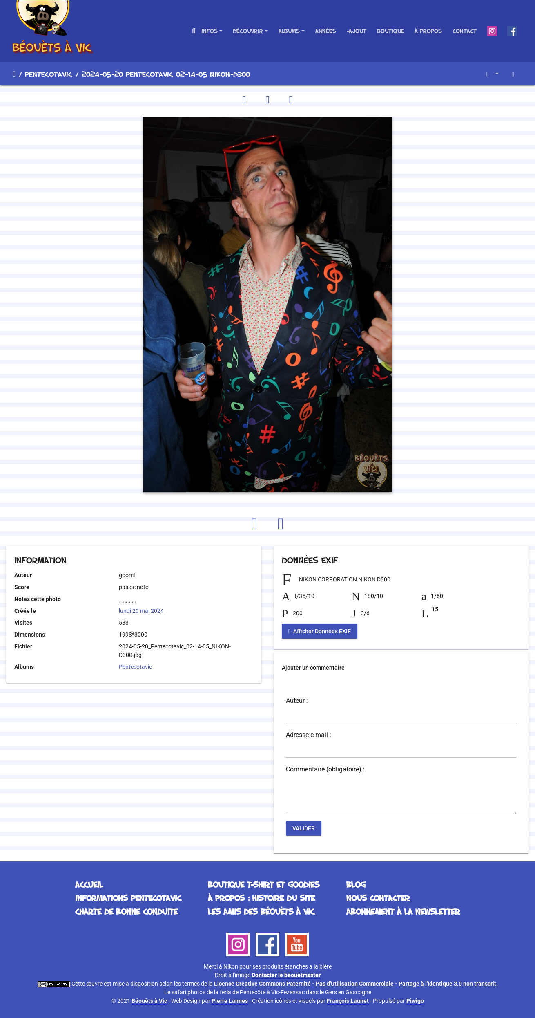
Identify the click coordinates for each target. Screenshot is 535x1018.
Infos (209, 30)
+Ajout (356, 30)
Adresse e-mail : (308, 735)
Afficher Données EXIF (319, 631)
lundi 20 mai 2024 (141, 611)
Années (325, 30)
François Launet (348, 1001)
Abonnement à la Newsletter (403, 911)
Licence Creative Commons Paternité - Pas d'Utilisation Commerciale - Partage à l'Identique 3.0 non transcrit (355, 983)
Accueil (14, 74)
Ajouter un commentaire (313, 667)
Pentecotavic (48, 74)
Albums (289, 30)
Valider (303, 828)
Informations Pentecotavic (128, 898)
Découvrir (248, 30)
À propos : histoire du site (261, 898)
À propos (428, 30)
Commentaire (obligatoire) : (325, 769)
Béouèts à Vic (149, 1001)
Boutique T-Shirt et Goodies (263, 884)
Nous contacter (378, 898)
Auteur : (297, 700)
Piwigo (415, 1001)
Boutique (390, 30)
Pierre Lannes (230, 1001)
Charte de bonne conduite (126, 911)
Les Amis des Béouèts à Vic (261, 911)
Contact (465, 30)
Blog (356, 884)
